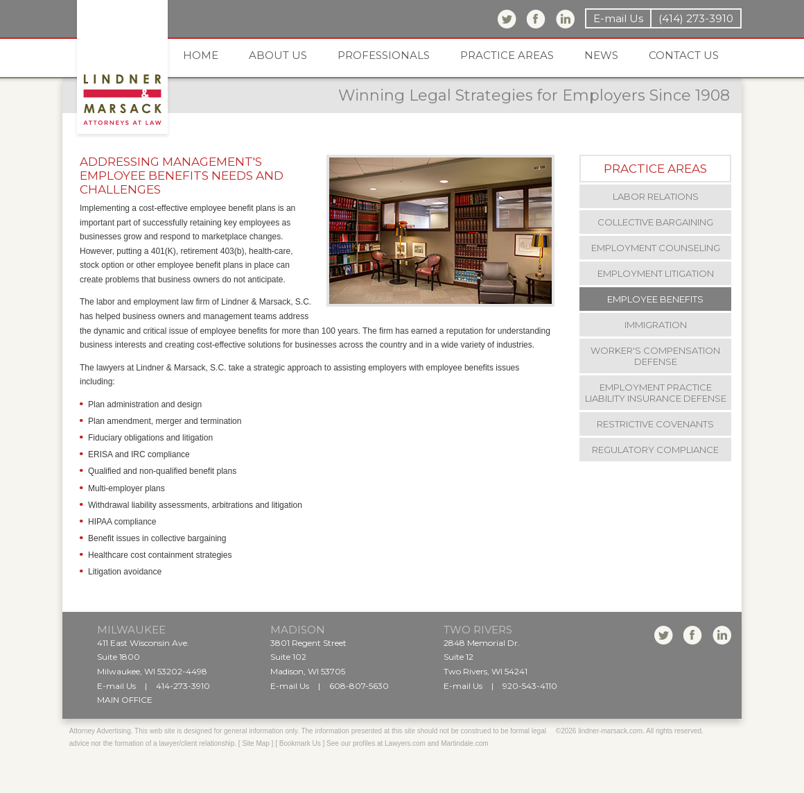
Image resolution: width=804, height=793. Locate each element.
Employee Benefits (655, 299)
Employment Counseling (655, 247)
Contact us (684, 55)
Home (200, 55)
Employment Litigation (655, 273)
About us (278, 55)
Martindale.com (464, 743)
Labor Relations (656, 196)
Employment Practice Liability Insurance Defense (655, 393)
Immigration (655, 324)
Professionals (384, 55)
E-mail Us (618, 18)
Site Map (255, 743)
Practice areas (507, 55)
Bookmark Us (300, 743)
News (601, 55)
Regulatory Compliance (655, 449)
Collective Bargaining (655, 222)
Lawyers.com (405, 743)
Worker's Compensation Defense (655, 356)
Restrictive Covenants (655, 423)
